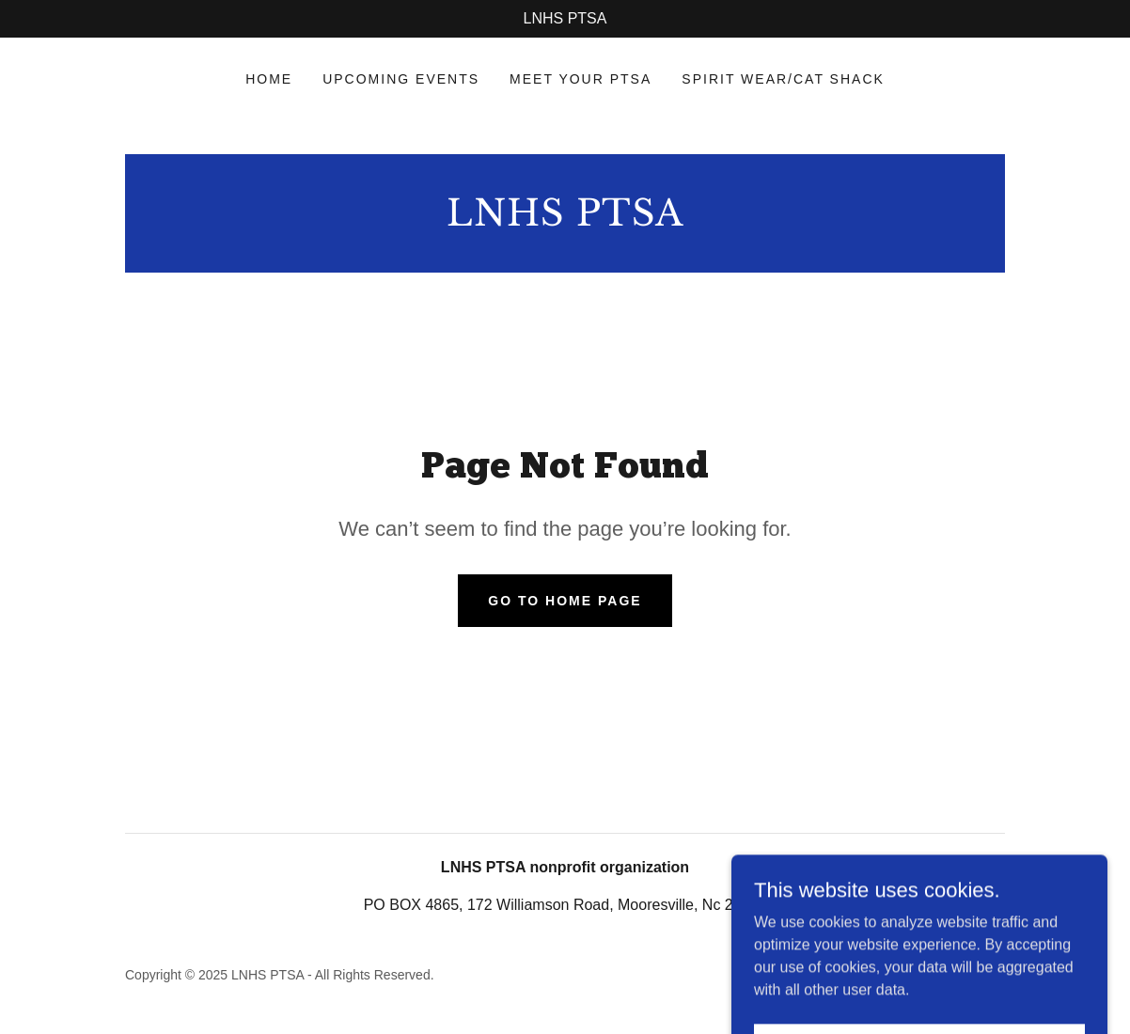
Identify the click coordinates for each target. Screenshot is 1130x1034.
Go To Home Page (564, 600)
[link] (565, 220)
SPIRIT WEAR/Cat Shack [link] (783, 78)
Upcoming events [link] (400, 78)
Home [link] (268, 78)
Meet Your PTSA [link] (580, 78)
